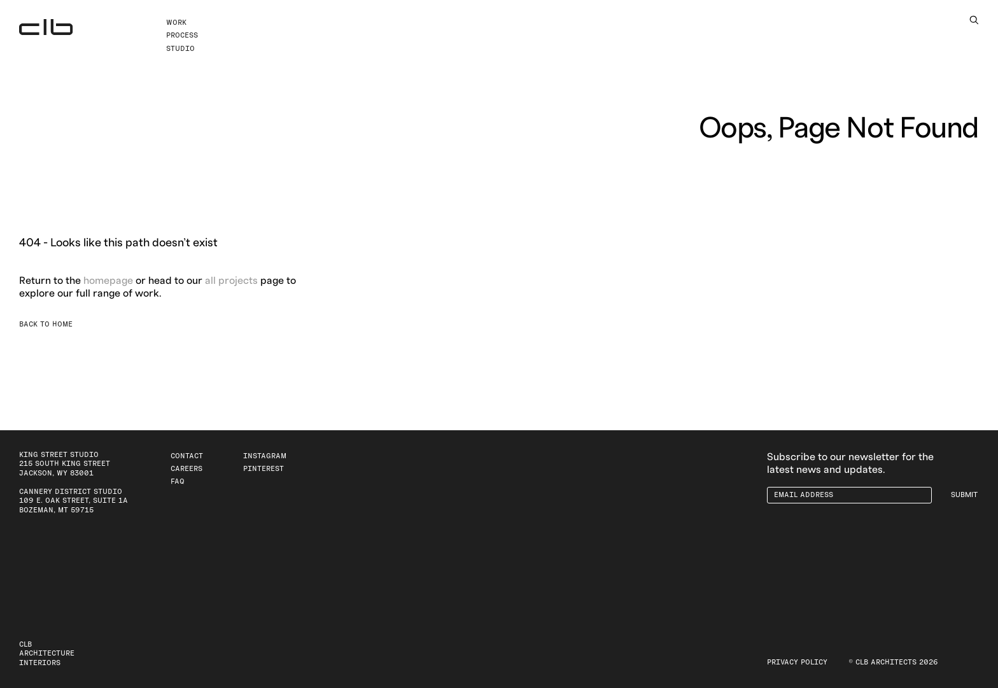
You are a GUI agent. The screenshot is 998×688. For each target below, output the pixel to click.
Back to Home (46, 324)
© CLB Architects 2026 (893, 662)
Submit (964, 494)
